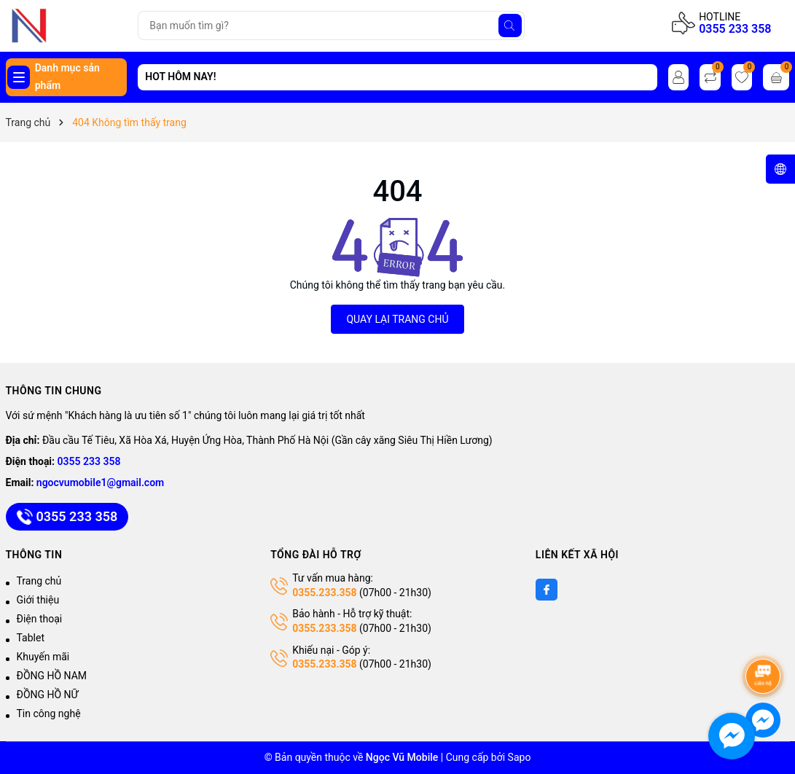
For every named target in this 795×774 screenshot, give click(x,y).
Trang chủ (39, 581)
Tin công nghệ (49, 713)
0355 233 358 (735, 29)
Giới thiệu (38, 600)
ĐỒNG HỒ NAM (52, 675)
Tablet (30, 638)
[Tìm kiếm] (510, 25)
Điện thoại (40, 619)
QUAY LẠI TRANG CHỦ (397, 319)
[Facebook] (546, 590)
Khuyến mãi (43, 656)
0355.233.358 (324, 592)
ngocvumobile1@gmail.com (100, 482)
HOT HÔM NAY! (180, 76)
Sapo (519, 757)
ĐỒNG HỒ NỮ (48, 694)
